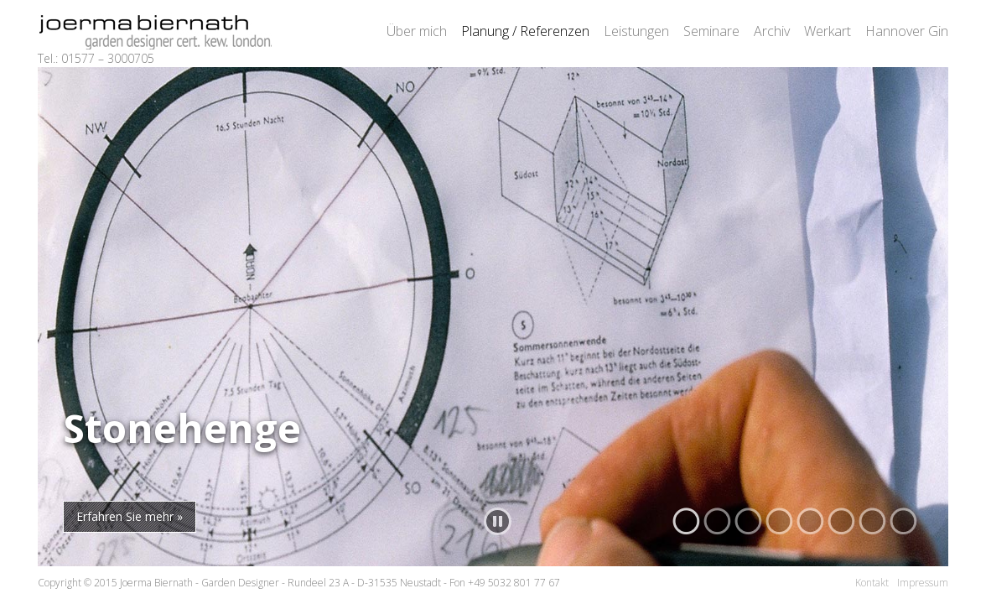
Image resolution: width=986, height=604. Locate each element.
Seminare (711, 31)
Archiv (772, 31)
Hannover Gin (906, 31)
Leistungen (636, 31)
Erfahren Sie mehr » (129, 516)
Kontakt (872, 582)
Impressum (922, 582)
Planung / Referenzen (525, 31)
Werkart (827, 31)
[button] (686, 521)
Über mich (417, 31)
